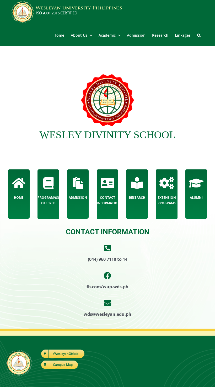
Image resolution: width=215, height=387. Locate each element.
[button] (199, 34)
